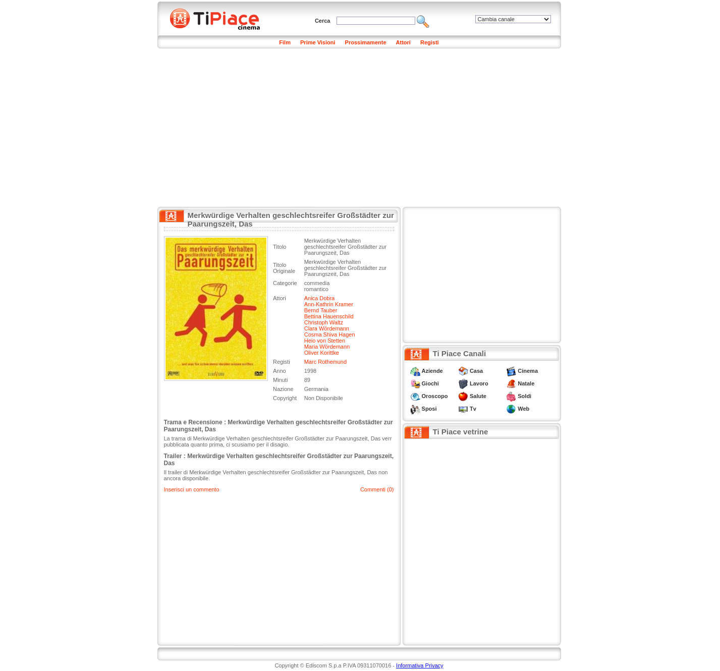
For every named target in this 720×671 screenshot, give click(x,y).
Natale (526, 383)
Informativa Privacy (420, 665)
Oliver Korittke (321, 353)
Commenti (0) (377, 489)
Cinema (528, 371)
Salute (478, 396)
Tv (473, 409)
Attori (403, 42)
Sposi (429, 409)
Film (285, 42)
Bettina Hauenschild (329, 316)
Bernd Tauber (321, 310)
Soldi (524, 396)
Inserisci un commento (191, 489)
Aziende (432, 371)
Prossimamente (365, 42)
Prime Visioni (318, 42)
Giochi (430, 383)
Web (523, 409)
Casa (476, 371)
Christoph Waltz (323, 322)
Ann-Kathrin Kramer (328, 304)
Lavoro (479, 383)
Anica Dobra (319, 298)
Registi (429, 42)
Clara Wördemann (326, 328)
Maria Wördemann (327, 347)
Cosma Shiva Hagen (329, 334)
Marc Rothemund (325, 362)
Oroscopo (435, 396)
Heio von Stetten (324, 341)
